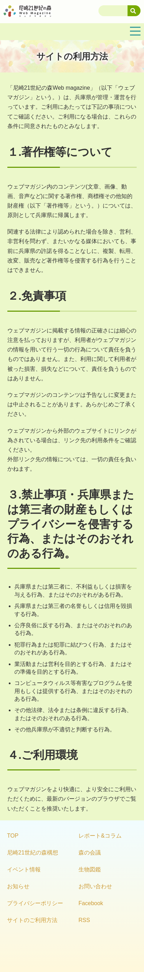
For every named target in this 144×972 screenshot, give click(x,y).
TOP (13, 836)
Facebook (90, 903)
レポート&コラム (100, 836)
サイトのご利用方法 (32, 920)
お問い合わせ (95, 886)
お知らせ (18, 886)
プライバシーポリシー (35, 903)
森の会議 (89, 853)
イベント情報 (24, 869)
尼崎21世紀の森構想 (32, 853)
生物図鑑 (89, 869)
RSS (84, 920)
